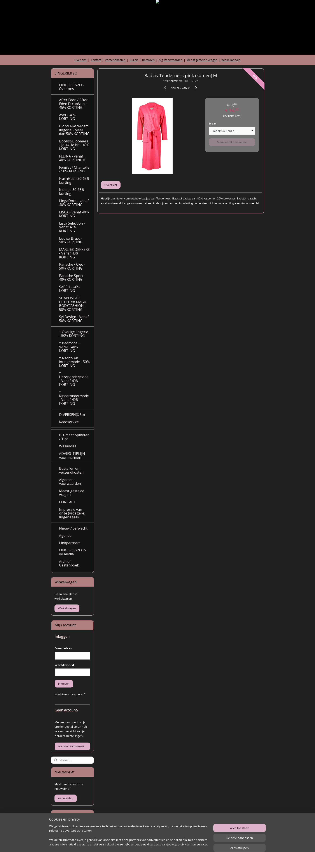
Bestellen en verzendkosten (71, 470)
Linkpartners (69, 542)
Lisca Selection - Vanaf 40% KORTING (72, 227)
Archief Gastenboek (69, 563)
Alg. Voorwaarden (170, 60)
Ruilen (134, 60)
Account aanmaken (71, 746)
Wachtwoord (64, 665)
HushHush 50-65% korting (74, 180)
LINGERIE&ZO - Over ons (71, 87)
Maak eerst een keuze (232, 142)
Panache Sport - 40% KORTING (72, 277)
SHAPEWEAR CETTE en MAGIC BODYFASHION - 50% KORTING (73, 304)
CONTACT (67, 502)
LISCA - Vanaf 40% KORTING (74, 214)
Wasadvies (67, 446)
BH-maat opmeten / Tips (74, 437)
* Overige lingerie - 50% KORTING (73, 333)
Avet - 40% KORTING (67, 117)
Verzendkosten (115, 60)
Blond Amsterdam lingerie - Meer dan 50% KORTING (74, 130)
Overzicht (110, 185)
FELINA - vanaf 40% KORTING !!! (72, 158)
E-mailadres (63, 648)
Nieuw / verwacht (73, 528)
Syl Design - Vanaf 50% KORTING (74, 318)
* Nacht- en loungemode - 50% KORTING (74, 362)
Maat (213, 123)
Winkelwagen (67, 608)
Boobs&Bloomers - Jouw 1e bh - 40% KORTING (74, 145)
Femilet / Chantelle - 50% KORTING (74, 169)
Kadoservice (69, 421)
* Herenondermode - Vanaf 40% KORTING (73, 379)
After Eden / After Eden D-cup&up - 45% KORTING (73, 103)
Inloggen (64, 684)
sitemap (140, 844)
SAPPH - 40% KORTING (69, 288)
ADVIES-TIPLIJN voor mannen (72, 455)
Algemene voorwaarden (70, 481)
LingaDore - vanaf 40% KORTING (74, 202)
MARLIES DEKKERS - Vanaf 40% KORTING (74, 253)
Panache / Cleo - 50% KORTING (72, 266)
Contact (96, 60)
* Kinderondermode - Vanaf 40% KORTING (74, 398)
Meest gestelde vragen (202, 60)
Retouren (148, 60)
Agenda (65, 535)
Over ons (80, 60)
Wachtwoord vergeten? (70, 694)
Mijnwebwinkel (205, 844)
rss (150, 844)
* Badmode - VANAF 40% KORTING (69, 347)
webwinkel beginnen (166, 844)
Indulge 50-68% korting (71, 191)
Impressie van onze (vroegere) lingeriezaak (72, 513)
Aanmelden (65, 798)
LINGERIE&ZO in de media (72, 552)
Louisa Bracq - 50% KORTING (70, 240)
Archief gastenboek (67, 827)
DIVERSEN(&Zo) (72, 414)
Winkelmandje (230, 60)
